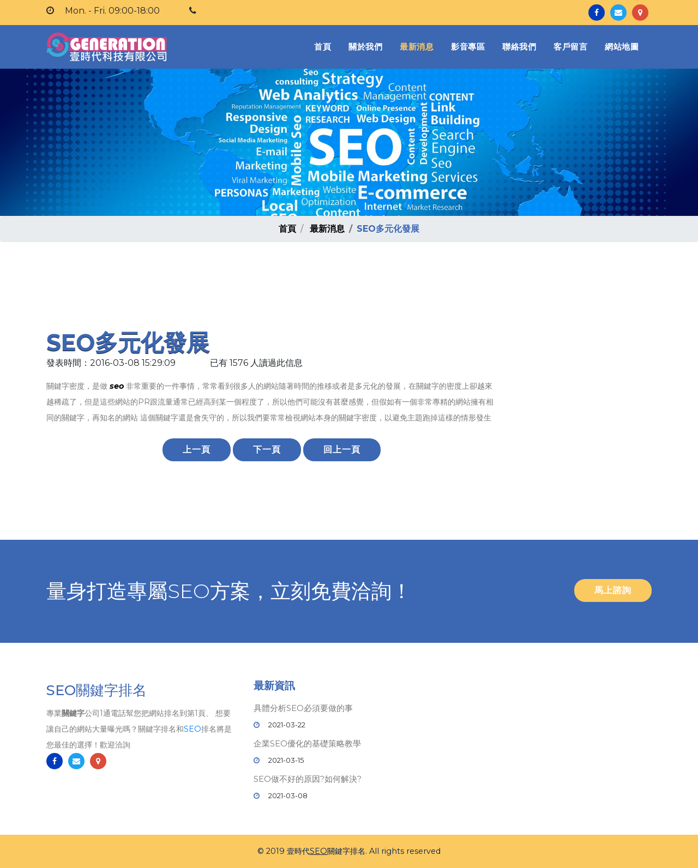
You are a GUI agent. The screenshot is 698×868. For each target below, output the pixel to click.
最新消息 (417, 46)
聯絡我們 (519, 46)
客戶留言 (570, 46)
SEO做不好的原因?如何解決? (308, 779)
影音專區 (468, 46)
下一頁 (267, 449)
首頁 (324, 46)
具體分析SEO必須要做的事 (303, 708)
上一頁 (196, 449)
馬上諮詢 (612, 590)
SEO (192, 729)
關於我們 (365, 46)
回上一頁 (341, 449)
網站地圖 (622, 46)
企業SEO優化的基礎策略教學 (307, 743)
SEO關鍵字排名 (96, 691)
